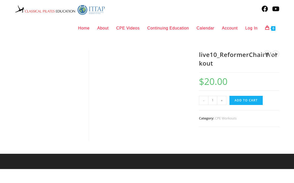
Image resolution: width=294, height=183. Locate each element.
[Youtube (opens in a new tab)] (275, 9)
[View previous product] (267, 53)
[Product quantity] (212, 100)
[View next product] (275, 53)
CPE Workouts (226, 118)
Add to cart (246, 100)
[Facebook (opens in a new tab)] (265, 9)
